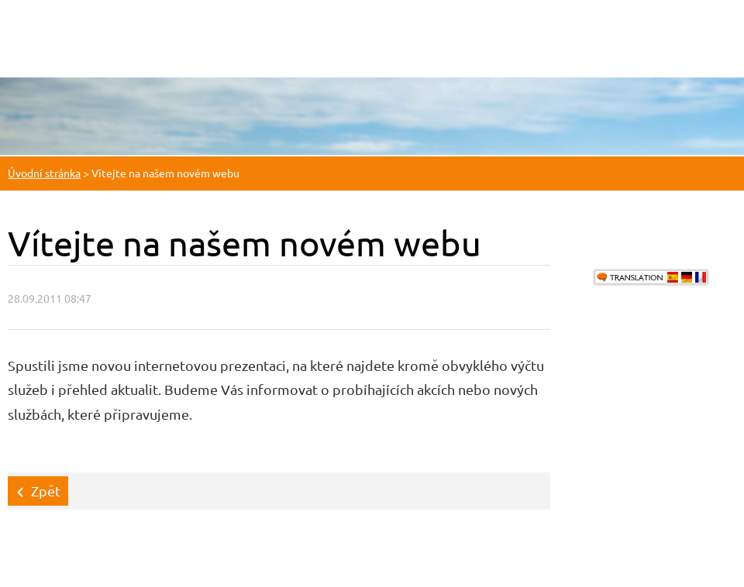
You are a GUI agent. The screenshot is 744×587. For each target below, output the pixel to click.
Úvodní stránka (44, 173)
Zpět (45, 490)
